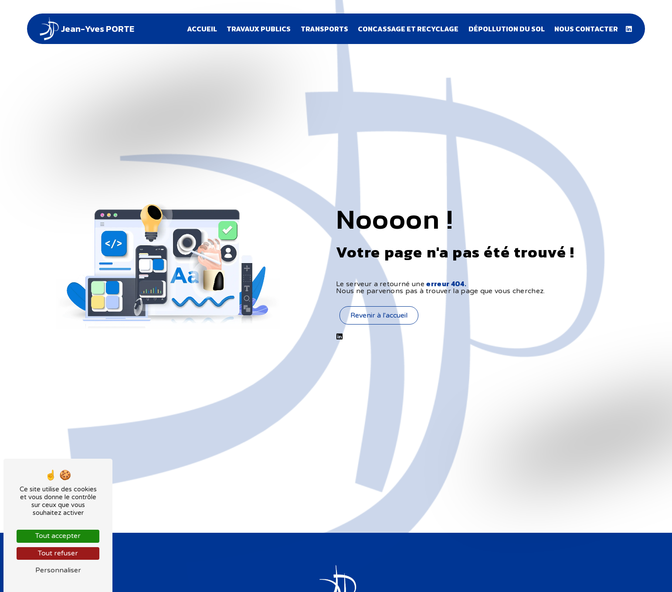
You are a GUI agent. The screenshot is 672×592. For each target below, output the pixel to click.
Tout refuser (58, 553)
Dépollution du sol (506, 29)
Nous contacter (586, 29)
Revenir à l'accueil (378, 315)
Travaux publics (259, 29)
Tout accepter (58, 535)
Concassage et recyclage (408, 29)
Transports (324, 29)
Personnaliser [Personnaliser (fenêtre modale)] (58, 570)
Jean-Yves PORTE (85, 29)
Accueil (202, 29)
